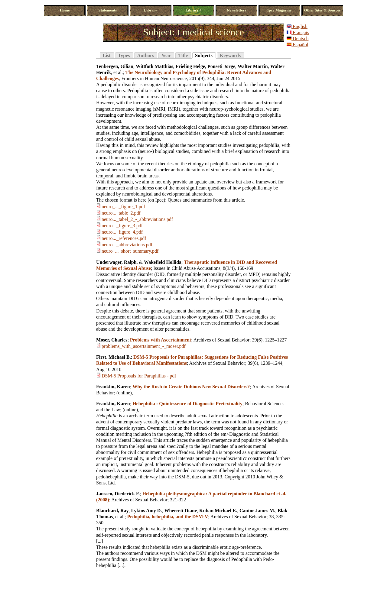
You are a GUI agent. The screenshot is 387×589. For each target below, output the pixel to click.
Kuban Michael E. (218, 510)
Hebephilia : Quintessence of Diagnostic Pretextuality (187, 403)
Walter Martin (253, 66)
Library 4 (194, 10)
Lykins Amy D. (146, 510)
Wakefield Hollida (162, 262)
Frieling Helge (190, 66)
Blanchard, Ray (112, 510)
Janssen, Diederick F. (118, 493)
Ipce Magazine (279, 10)
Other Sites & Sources (322, 10)
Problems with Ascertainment (160, 339)
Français (298, 32)
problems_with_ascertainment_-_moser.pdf (144, 346)
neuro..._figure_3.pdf (122, 225)
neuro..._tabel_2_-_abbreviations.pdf (137, 219)
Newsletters (236, 10)
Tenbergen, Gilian (114, 66)
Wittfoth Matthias (154, 66)
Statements (108, 10)
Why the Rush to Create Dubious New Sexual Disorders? (191, 386)
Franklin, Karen (113, 386)
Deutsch (297, 38)
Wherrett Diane (180, 510)
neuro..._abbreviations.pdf (127, 244)
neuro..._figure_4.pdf (122, 232)
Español (297, 44)
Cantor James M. (257, 510)
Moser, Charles (111, 339)
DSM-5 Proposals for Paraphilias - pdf (139, 375)
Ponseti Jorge (221, 66)
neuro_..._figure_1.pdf (123, 206)
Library (150, 10)
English (297, 26)
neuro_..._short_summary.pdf (130, 251)
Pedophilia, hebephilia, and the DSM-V (167, 516)
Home (65, 10)
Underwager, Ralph (116, 262)
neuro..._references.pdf (124, 238)
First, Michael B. (113, 357)
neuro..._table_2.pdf (121, 212)
